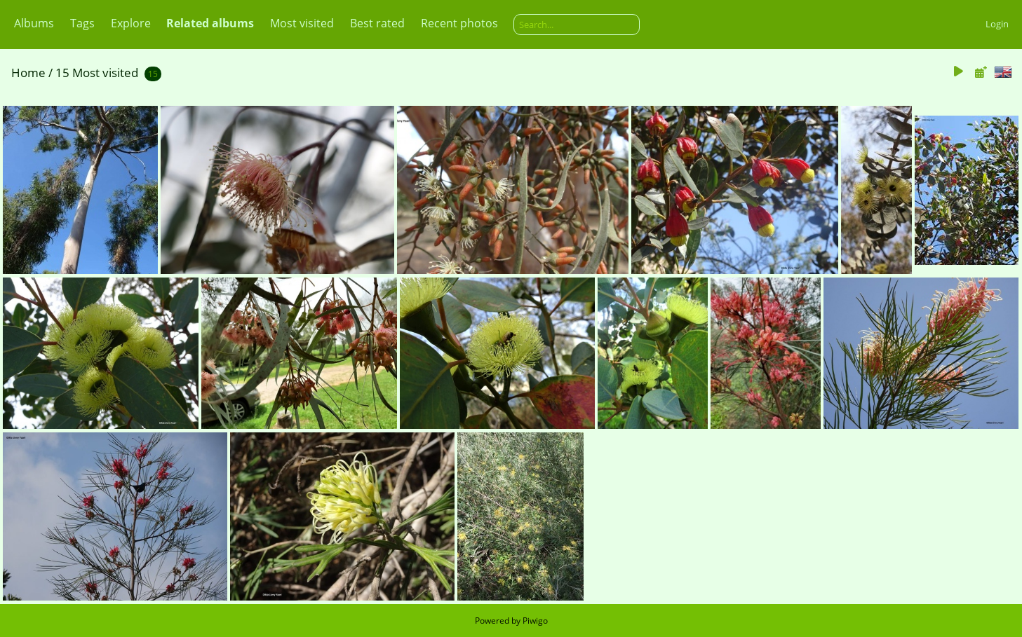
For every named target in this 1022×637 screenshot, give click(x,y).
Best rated (377, 23)
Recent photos (459, 23)
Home (28, 72)
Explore (131, 23)
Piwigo (535, 620)
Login (997, 24)
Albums (34, 23)
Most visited (302, 23)
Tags (82, 23)
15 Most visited (96, 72)
